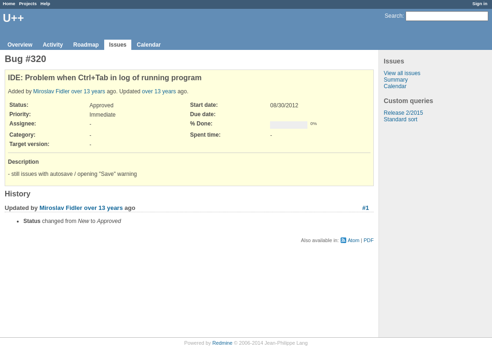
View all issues (402, 73)
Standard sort (400, 119)
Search (393, 16)
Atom (353, 240)
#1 (365, 207)
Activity (53, 45)
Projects (28, 3)
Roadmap (86, 45)
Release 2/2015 (403, 113)
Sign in (479, 3)
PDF (369, 240)
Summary (395, 80)
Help (45, 3)
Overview (19, 45)
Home (9, 3)
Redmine (222, 343)
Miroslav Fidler (51, 91)
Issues (117, 45)
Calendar (149, 45)
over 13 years (88, 91)
